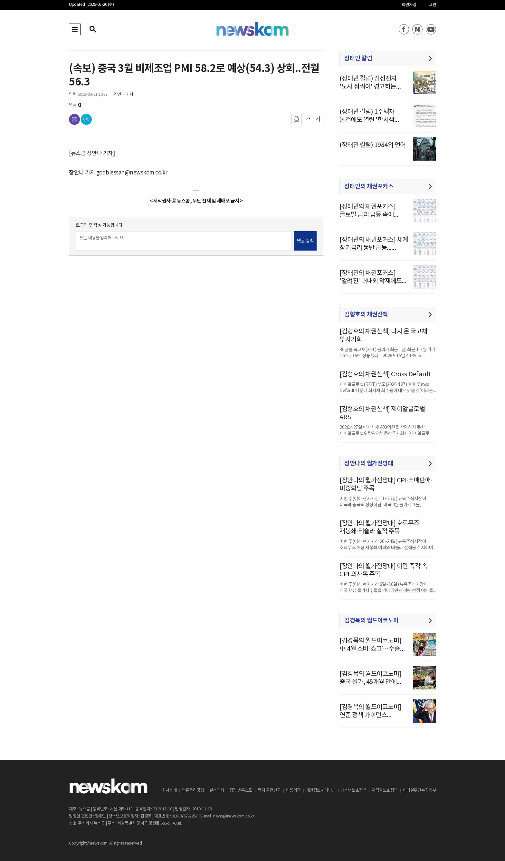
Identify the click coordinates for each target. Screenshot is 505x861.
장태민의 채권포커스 (368, 186)
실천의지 (216, 790)
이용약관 (293, 790)
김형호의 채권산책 (366, 314)
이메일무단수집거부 (419, 790)
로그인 (430, 5)
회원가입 (409, 5)
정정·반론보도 (240, 790)
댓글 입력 (305, 240)
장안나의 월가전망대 (368, 463)
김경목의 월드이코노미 (371, 620)
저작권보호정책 (385, 790)
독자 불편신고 (269, 790)
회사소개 (169, 790)
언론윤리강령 (193, 790)
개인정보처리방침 (321, 790)
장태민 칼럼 (358, 58)
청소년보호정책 (354, 790)
